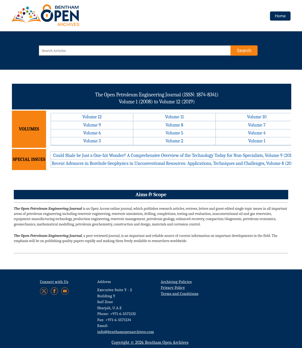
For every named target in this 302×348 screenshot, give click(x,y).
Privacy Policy (173, 287)
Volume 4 (257, 133)
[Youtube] (65, 291)
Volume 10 (257, 117)
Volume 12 (92, 117)
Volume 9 (92, 125)
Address (104, 281)
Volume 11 (174, 117)
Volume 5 (174, 133)
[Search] (244, 50)
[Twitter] (44, 291)
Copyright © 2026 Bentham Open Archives (149, 342)
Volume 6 (92, 133)
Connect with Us (54, 281)
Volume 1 (256, 141)
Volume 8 (174, 125)
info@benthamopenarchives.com (125, 332)
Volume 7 (257, 125)
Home (280, 16)
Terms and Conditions (179, 293)
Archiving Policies (176, 281)
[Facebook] (54, 291)
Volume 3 (92, 141)
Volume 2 (174, 141)
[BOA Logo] (59, 17)
